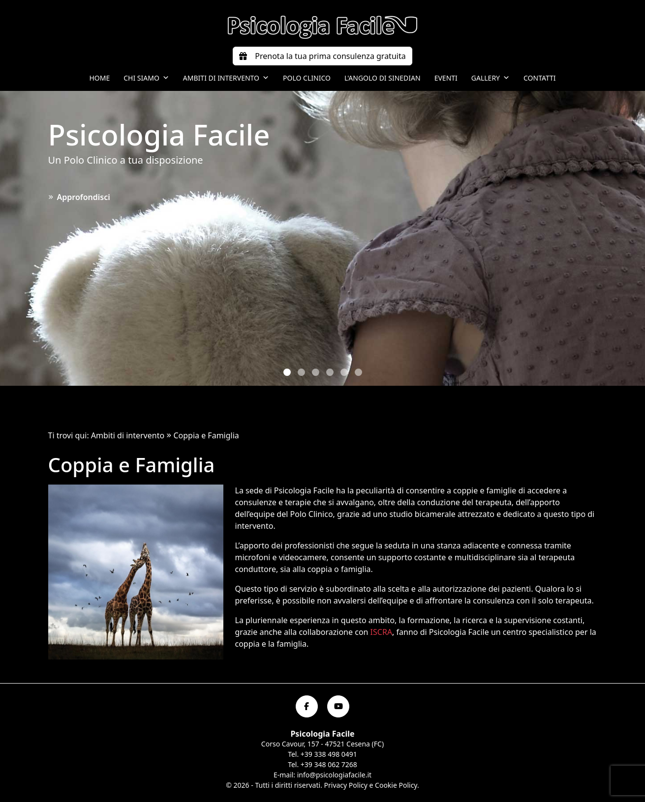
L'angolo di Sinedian (382, 78)
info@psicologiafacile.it (334, 774)
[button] (287, 372)
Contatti (539, 78)
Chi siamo (146, 78)
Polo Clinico (307, 78)
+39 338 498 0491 (329, 754)
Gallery (490, 78)
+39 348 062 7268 (329, 764)
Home (99, 78)
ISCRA (381, 632)
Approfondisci (79, 197)
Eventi (446, 78)
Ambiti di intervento (226, 78)
